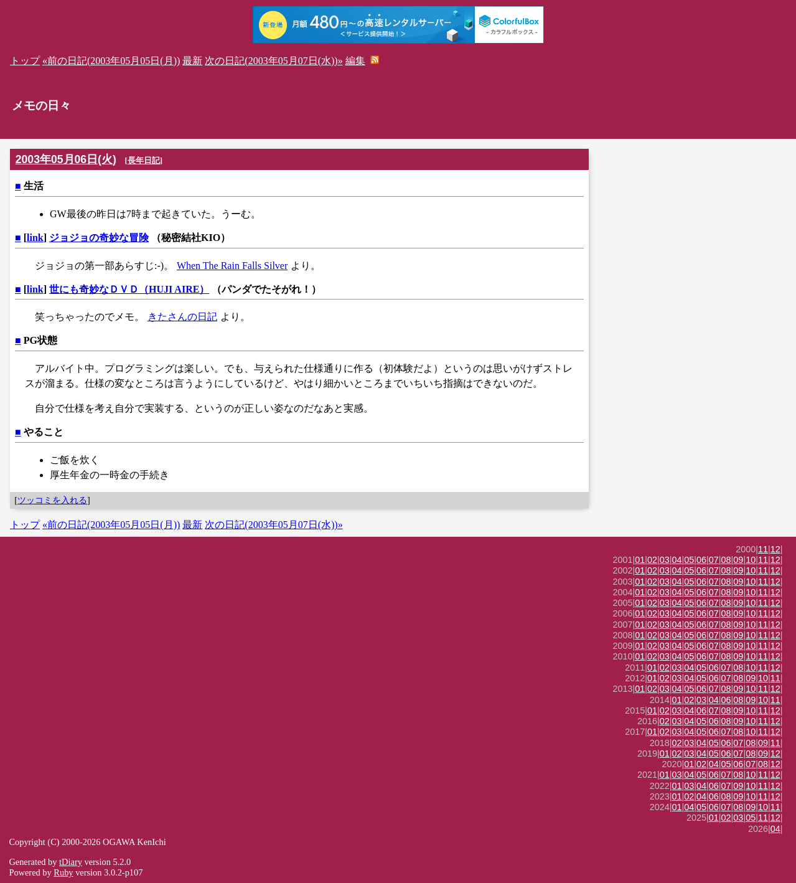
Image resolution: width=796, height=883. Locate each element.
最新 (192, 60)
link (35, 237)
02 (652, 560)
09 (738, 560)
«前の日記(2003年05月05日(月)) (111, 60)
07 (714, 560)
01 (640, 560)
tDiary (70, 862)
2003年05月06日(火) (66, 159)
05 (689, 560)
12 (775, 549)
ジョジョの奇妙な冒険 (99, 237)
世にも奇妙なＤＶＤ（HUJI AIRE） (129, 289)
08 (726, 560)
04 (677, 560)
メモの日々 (41, 105)
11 (763, 549)
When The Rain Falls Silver (232, 265)
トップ (25, 60)
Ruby (63, 872)
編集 (355, 60)
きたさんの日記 (182, 316)
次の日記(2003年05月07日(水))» (273, 60)
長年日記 (144, 160)
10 (751, 560)
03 (665, 560)
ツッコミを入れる (52, 500)
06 (701, 560)
